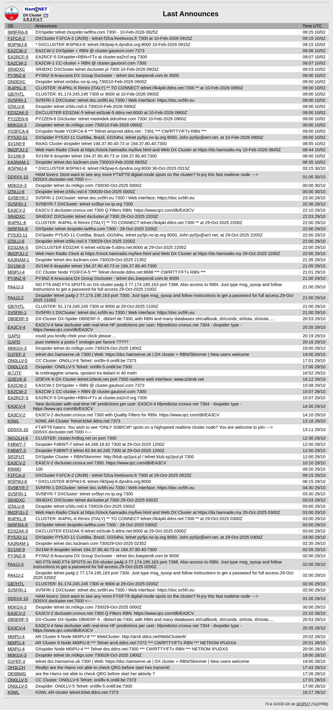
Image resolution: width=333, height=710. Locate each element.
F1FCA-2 (16, 38)
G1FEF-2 (16, 354)
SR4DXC (16, 69)
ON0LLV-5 (17, 360)
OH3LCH (16, 667)
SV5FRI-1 (17, 100)
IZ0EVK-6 (17, 379)
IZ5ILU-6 (16, 106)
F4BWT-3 (17, 450)
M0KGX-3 (17, 125)
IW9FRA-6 (18, 32)
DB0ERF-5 (18, 318)
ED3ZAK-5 (18, 112)
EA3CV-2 (16, 210)
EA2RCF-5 (18, 57)
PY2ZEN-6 (18, 118)
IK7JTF (15, 373)
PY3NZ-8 (16, 75)
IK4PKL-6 (17, 88)
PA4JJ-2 (16, 297)
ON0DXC (17, 81)
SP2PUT (303, 704)
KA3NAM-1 (18, 162)
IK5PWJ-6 (17, 44)
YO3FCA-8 (18, 131)
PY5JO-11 (18, 137)
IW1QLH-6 (18, 438)
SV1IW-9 (16, 143)
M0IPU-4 (16, 272)
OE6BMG (17, 673)
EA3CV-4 (16, 327)
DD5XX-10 (18, 177)
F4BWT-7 (17, 444)
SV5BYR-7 (18, 197)
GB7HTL (16, 94)
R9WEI (14, 469)
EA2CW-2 (17, 50)
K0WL (13, 421)
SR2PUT (16, 456)
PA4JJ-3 (16, 287)
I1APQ (14, 335)
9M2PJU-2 (18, 149)
